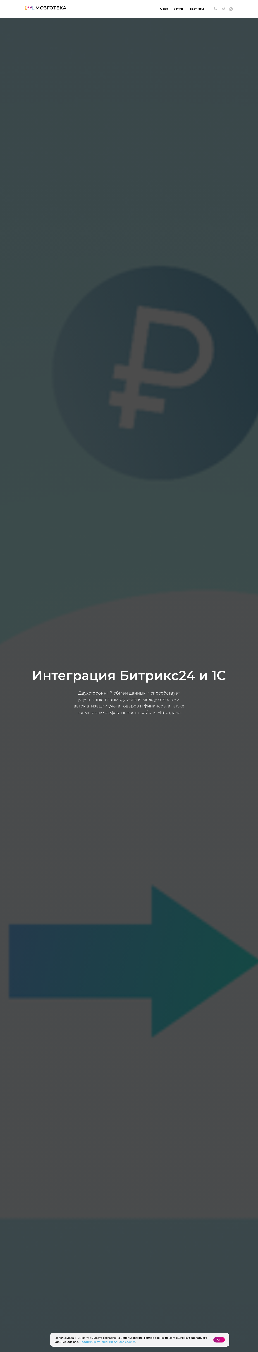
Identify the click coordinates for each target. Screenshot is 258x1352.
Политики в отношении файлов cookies (107, 1342)
